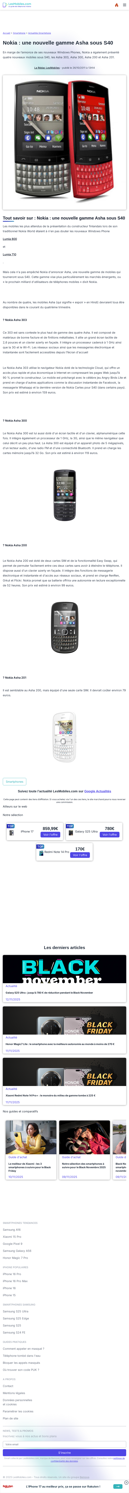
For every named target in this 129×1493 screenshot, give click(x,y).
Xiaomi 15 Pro (12, 1236)
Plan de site (10, 1418)
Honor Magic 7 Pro (15, 1258)
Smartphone (19, 33)
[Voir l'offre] (117, 1486)
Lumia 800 (10, 239)
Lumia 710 (9, 254)
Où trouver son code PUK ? (21, 1370)
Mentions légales (14, 1393)
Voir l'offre (50, 834)
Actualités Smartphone (39, 33)
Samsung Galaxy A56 (17, 1251)
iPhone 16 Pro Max (15, 1281)
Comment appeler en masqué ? (23, 1348)
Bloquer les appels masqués (21, 1362)
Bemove (84, 1477)
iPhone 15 (9, 1295)
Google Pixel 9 (12, 1243)
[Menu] (124, 5)
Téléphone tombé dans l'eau (21, 1355)
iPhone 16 (9, 1288)
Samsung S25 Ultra (15, 1311)
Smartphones (14, 781)
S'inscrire (64, 1452)
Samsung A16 (12, 1229)
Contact (8, 1386)
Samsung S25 (12, 1325)
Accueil (6, 33)
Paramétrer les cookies (18, 1411)
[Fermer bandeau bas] (126, 1482)
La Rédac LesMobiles (47, 67)
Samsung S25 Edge (16, 1318)
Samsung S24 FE (14, 1332)
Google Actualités (97, 791)
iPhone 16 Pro (12, 1274)
